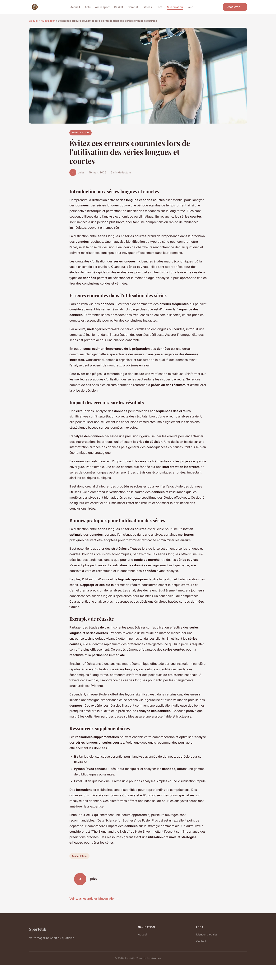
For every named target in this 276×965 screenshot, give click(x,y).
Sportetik (37, 929)
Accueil (75, 6)
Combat (133, 6)
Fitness (147, 6)
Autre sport (102, 6)
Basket (118, 6)
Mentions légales (206, 934)
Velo (190, 6)
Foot (159, 6)
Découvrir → (235, 6)
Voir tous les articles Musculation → (94, 898)
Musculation (175, 6)
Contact (201, 941)
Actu (87, 6)
